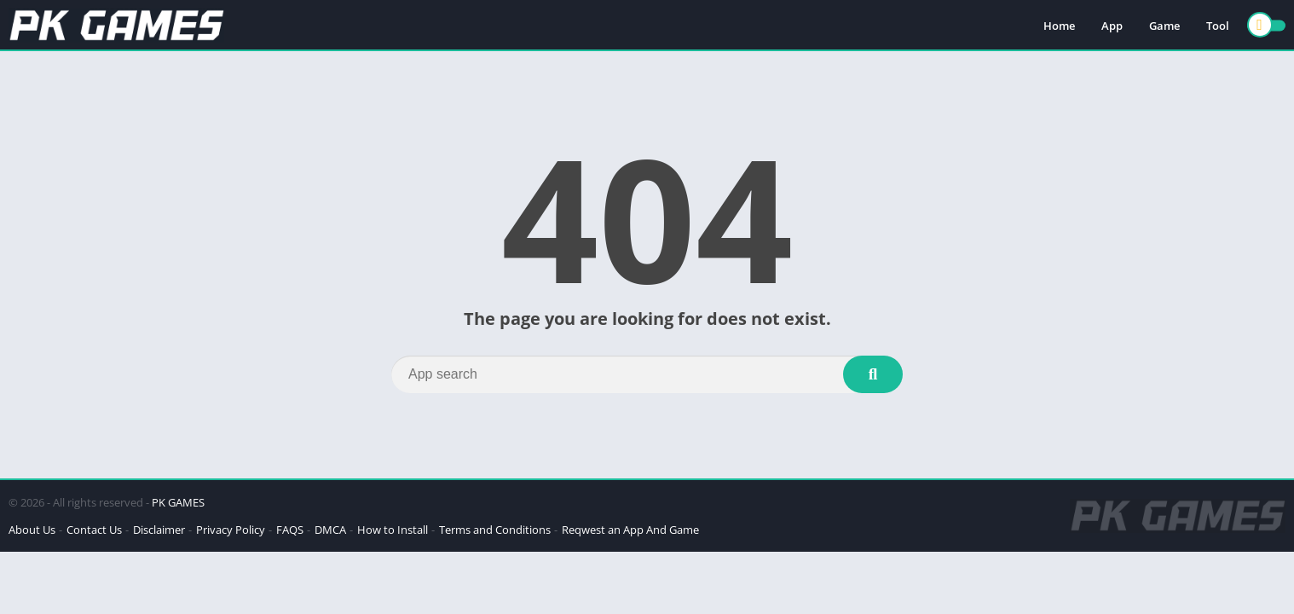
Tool (1217, 25)
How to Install (392, 529)
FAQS (289, 529)
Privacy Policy (230, 529)
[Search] (647, 374)
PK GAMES (178, 502)
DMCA (330, 529)
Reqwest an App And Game (630, 529)
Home (1059, 25)
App (1112, 25)
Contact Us (94, 529)
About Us (32, 529)
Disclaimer (159, 529)
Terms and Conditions (495, 529)
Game (1164, 25)
